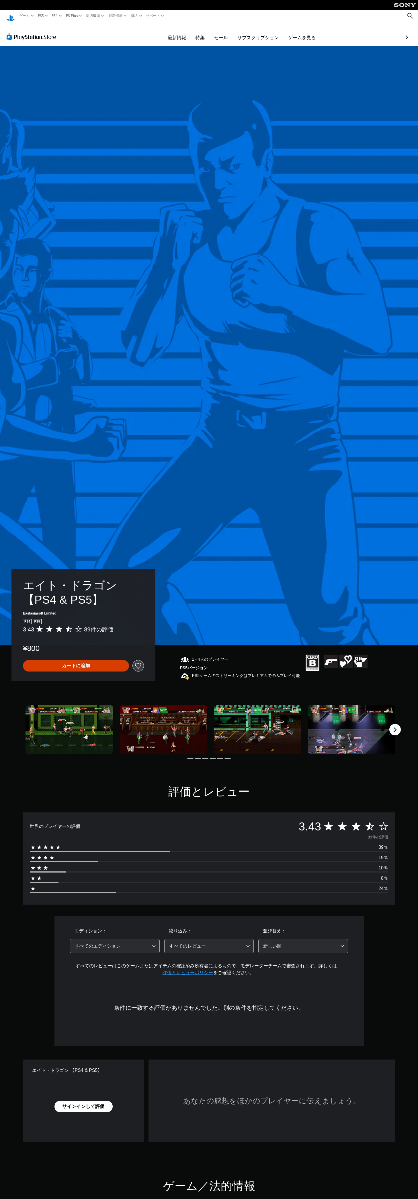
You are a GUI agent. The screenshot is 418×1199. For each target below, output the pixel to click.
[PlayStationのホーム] (10, 15)
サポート (153, 15)
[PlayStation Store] (33, 31)
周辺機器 (93, 15)
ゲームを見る (268, 32)
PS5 (41, 15)
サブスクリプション (224, 32)
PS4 (55, 15)
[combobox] (115, 941)
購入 (134, 15)
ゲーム (24, 15)
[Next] (395, 724)
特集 (166, 32)
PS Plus (72, 15)
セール (188, 32)
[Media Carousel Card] (69, 724)
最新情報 (116, 15)
